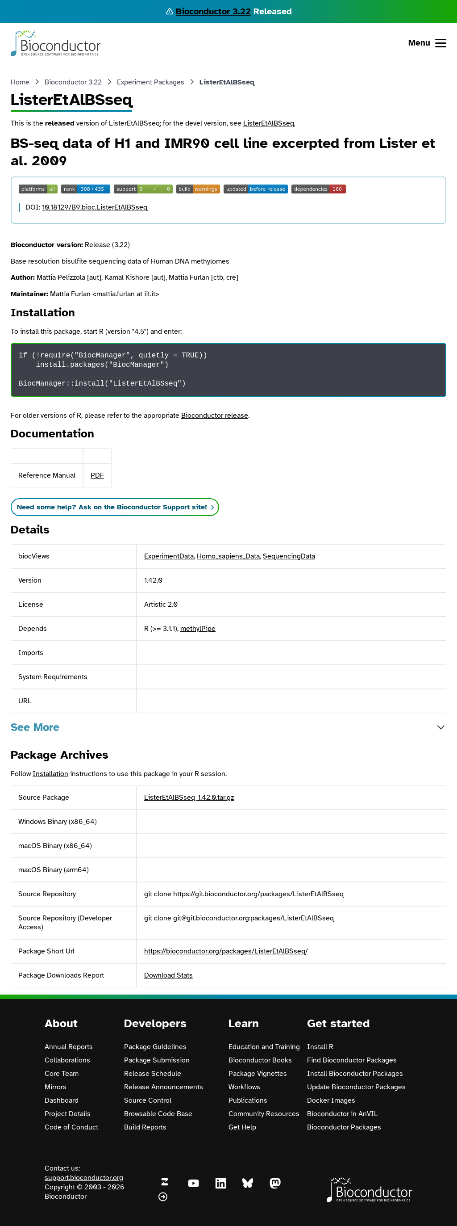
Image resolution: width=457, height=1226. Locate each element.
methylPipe (198, 628)
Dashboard (62, 1100)
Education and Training (264, 1046)
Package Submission (157, 1060)
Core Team (62, 1073)
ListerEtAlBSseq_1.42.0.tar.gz (189, 797)
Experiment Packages (150, 82)
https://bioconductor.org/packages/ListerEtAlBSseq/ (226, 951)
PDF (97, 475)
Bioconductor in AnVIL (342, 1113)
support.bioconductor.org (84, 1177)
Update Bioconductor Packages (356, 1087)
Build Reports (145, 1127)
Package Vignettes (257, 1073)
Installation (50, 773)
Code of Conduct (71, 1127)
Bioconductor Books (260, 1060)
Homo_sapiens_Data (228, 556)
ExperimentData (169, 556)
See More (35, 727)
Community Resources (263, 1113)
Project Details (68, 1113)
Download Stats (168, 975)
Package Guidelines (155, 1046)
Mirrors (55, 1087)
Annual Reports (69, 1046)
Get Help (242, 1127)
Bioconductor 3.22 (213, 11)
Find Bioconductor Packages (352, 1060)
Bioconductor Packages (344, 1127)
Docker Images (331, 1100)
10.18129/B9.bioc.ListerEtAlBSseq (94, 207)
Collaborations (67, 1060)
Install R (320, 1046)
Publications (247, 1100)
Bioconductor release (214, 415)
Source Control (147, 1100)
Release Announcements (163, 1087)
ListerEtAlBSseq (268, 123)
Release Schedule (152, 1073)
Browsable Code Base (158, 1113)
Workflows (244, 1087)
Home (20, 82)
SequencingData (289, 556)
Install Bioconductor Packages (355, 1073)
